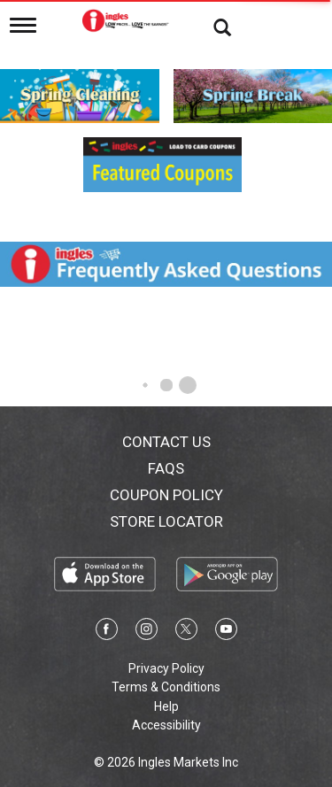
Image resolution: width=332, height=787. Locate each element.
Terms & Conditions (166, 687)
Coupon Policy (166, 495)
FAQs (166, 468)
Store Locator (166, 521)
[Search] (209, 26)
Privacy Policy (166, 668)
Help (166, 706)
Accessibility (166, 725)
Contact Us (166, 442)
